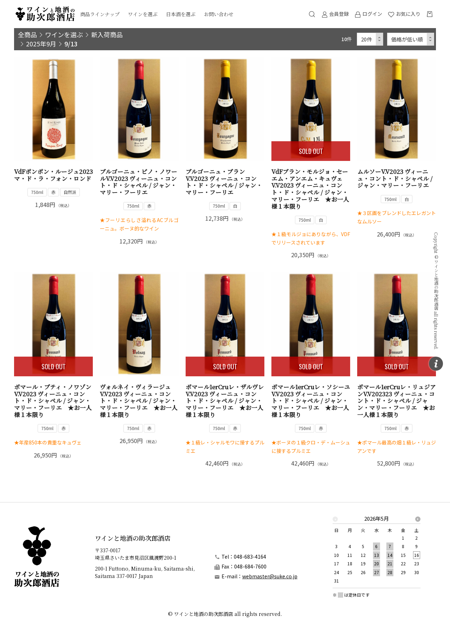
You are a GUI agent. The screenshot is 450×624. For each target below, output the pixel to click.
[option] (376, 552)
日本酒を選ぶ (180, 14)
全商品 (27, 34)
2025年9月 (41, 43)
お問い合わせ (218, 14)
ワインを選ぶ (143, 14)
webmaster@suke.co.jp (269, 576)
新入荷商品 (107, 34)
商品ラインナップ (100, 14)
